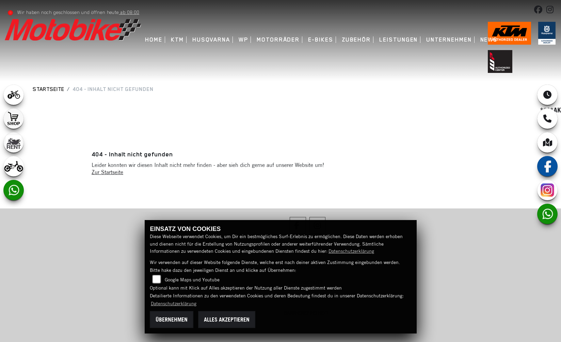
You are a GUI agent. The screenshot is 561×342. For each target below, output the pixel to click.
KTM (177, 39)
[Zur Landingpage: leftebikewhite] (13, 94)
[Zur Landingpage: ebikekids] (13, 166)
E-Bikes (320, 39)
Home (154, 39)
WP (244, 39)
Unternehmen (449, 39)
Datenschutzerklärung (351, 251)
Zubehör (356, 39)
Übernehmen (172, 319)
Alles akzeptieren (227, 319)
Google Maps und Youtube (192, 280)
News (489, 39)
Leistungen (399, 39)
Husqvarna (211, 39)
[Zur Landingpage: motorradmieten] (13, 142)
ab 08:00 (129, 12)
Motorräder (278, 39)
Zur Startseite (107, 172)
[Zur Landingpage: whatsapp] (13, 190)
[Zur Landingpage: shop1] (13, 118)
